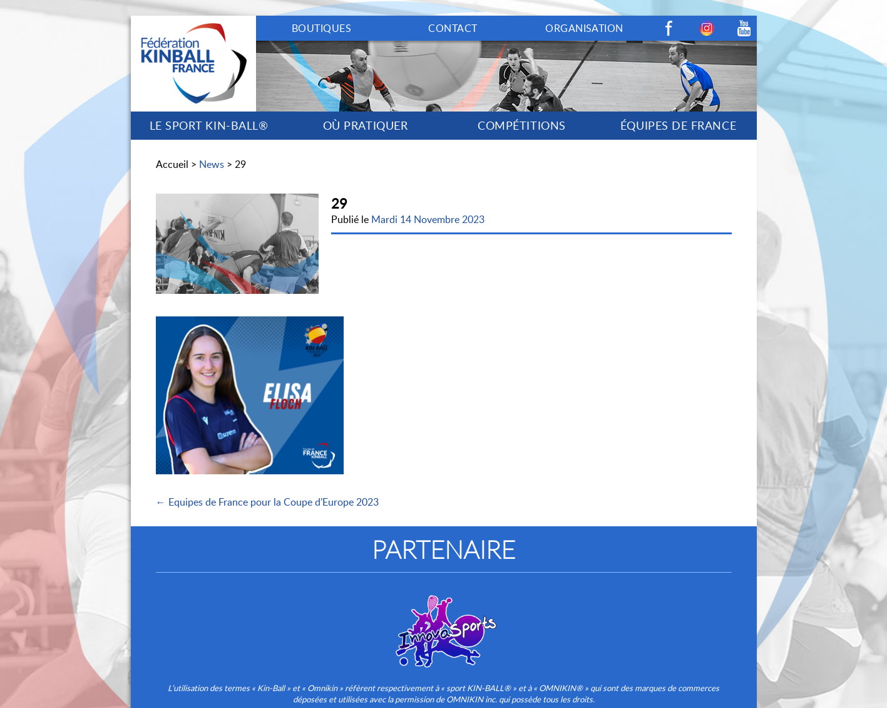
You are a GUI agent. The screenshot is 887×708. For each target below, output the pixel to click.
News (211, 164)
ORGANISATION (584, 28)
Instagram (706, 28)
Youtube (744, 28)
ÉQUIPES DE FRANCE (678, 125)
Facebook (669, 28)
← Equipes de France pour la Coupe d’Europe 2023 (267, 502)
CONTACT (452, 28)
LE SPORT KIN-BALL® (209, 125)
